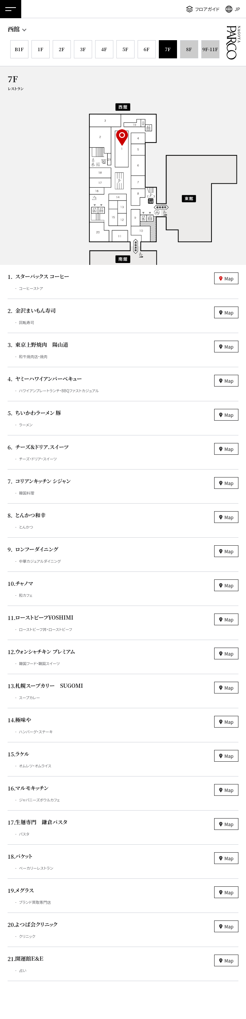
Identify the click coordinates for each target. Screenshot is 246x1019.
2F (61, 49)
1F (40, 49)
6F (146, 49)
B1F (19, 49)
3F (83, 49)
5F (125, 49)
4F (104, 49)
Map (228, 278)
